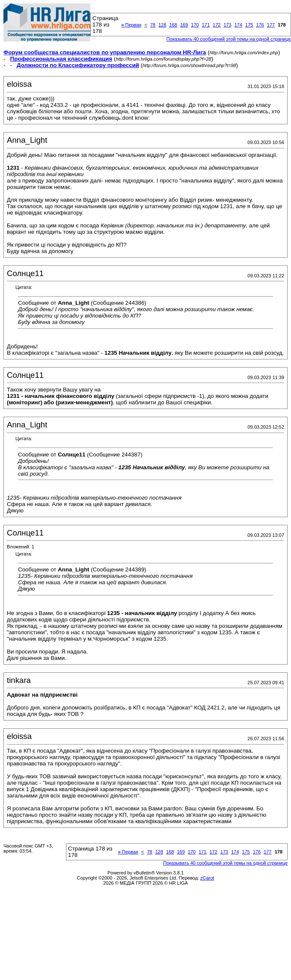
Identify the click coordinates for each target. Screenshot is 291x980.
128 (162, 24)
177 (271, 24)
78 (152, 24)
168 (173, 24)
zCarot (207, 877)
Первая (131, 24)
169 (184, 24)
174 (238, 24)
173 (227, 24)
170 (195, 24)
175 (249, 24)
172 (216, 24)
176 (260, 24)
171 (206, 24)
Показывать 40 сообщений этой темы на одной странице (228, 38)
